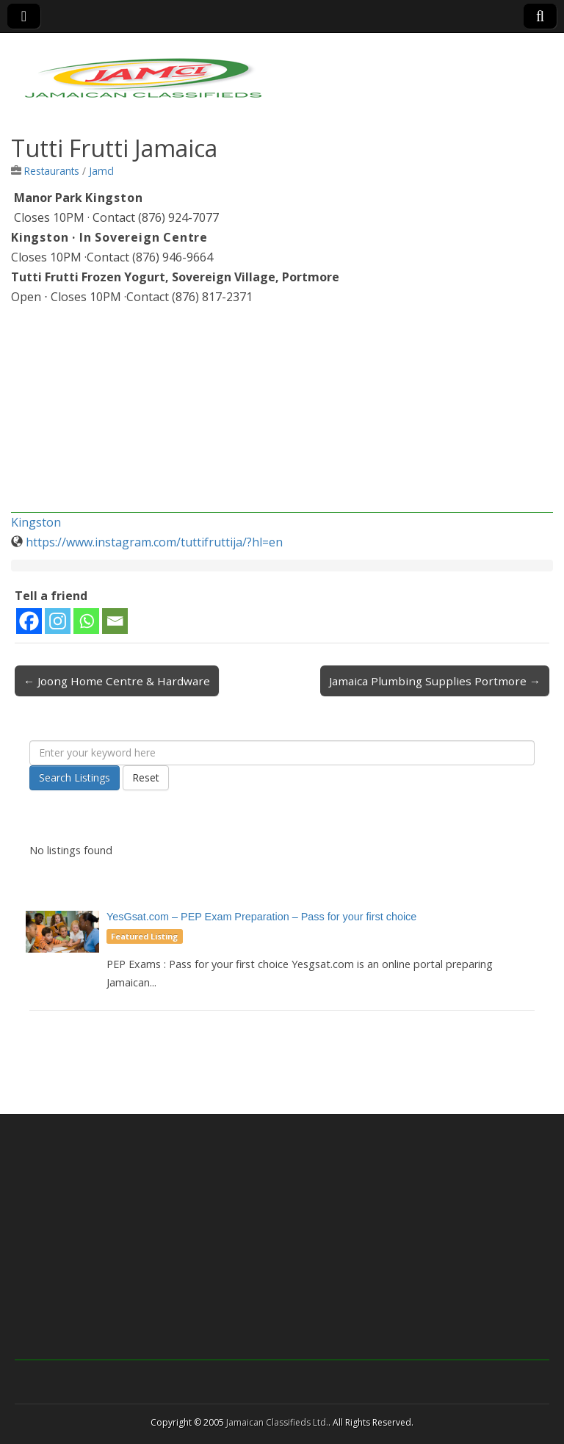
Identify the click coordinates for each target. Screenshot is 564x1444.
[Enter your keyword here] (282, 752)
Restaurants (51, 171)
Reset (145, 777)
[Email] (115, 621)
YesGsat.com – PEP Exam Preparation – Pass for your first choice (261, 917)
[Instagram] (57, 621)
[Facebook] (29, 621)
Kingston (36, 522)
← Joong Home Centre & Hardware (117, 681)
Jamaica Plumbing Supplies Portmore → (434, 681)
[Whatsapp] (86, 621)
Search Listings (74, 777)
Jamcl (101, 171)
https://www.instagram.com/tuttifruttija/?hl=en (154, 542)
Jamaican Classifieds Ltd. (277, 1422)
